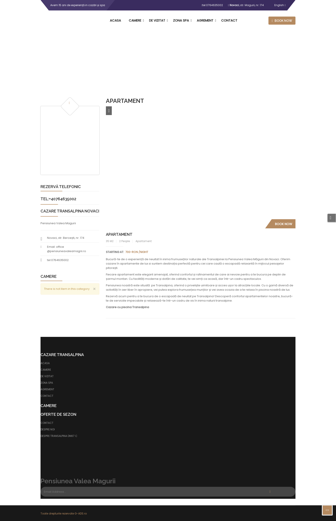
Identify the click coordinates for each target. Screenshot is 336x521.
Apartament (119, 234)
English (276, 5)
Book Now (283, 224)
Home (155, 64)
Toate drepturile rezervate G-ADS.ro (64, 513)
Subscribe (269, 492)
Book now (282, 20)
